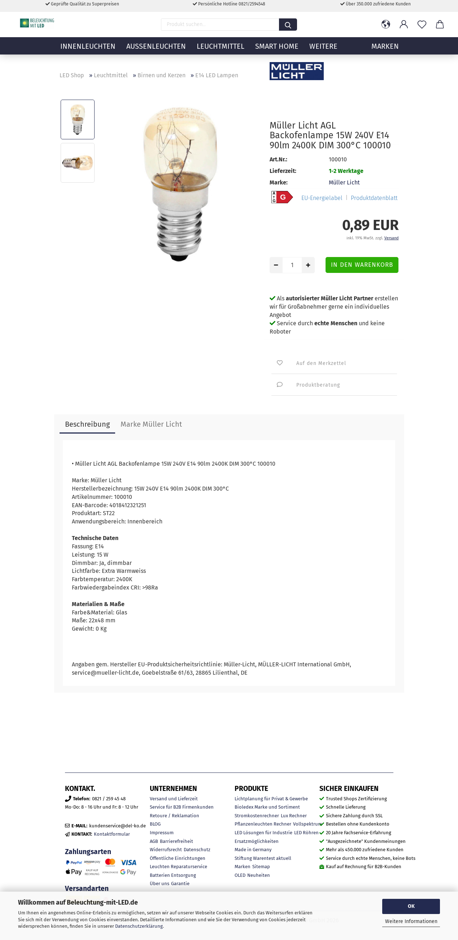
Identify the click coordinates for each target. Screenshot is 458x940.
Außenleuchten (156, 52)
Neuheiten (258, 875)
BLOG (155, 824)
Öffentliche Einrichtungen (177, 858)
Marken (242, 866)
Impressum (162, 832)
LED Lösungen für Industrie (263, 832)
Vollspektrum (307, 824)
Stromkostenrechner (257, 815)
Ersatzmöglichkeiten (257, 841)
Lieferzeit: (283, 170)
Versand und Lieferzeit (174, 798)
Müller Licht (344, 182)
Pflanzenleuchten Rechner (263, 824)
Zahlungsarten (88, 852)
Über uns (159, 883)
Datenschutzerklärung (139, 926)
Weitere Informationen (411, 921)
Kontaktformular (112, 834)
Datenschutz (197, 849)
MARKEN (385, 52)
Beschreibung (87, 424)
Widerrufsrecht (166, 849)
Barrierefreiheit (176, 841)
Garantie (180, 883)
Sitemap (261, 866)
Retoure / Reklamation (174, 815)
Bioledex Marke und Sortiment (267, 807)
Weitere (323, 52)
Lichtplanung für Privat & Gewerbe (271, 798)
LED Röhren (306, 832)
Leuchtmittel (220, 52)
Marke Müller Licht (151, 424)
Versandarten (87, 888)
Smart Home (276, 52)
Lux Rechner (294, 815)
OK (411, 906)
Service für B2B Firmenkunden (182, 807)
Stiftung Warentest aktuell (263, 858)
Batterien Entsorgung (173, 875)
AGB (154, 841)
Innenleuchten (87, 52)
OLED (240, 875)
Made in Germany (253, 849)
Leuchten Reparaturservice (178, 866)
